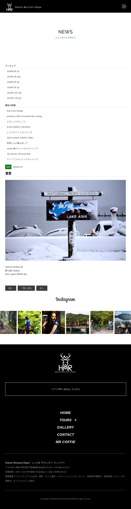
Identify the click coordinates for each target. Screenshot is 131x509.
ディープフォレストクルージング (22, 159)
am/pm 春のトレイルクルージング (22, 148)
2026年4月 (11, 71)
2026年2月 (11, 82)
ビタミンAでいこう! (16, 122)
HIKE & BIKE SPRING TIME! (20, 138)
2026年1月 (11, 87)
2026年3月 (11, 77)
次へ (42, 288)
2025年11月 (12, 98)
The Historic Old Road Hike (18, 154)
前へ (11, 288)
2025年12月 (12, 93)
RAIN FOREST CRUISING (18, 127)
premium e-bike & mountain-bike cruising (24, 116)
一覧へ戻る (26, 288)
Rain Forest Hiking (15, 111)
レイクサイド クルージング (19, 132)
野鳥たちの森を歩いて (17, 143)
